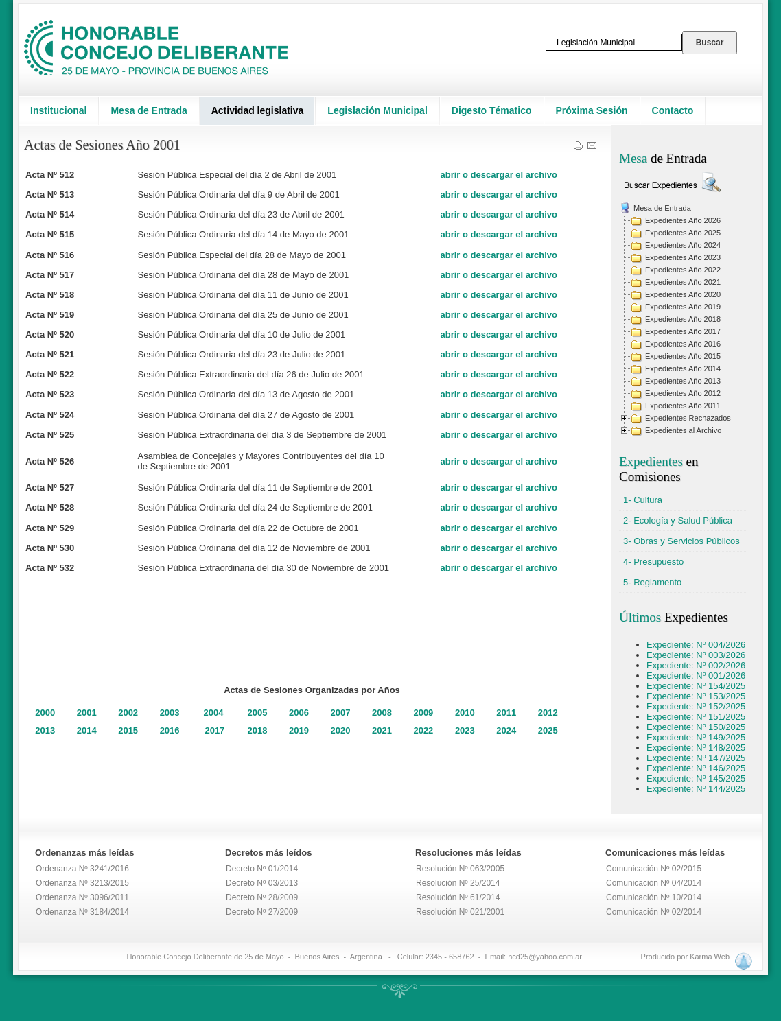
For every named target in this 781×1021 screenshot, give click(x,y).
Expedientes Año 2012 (683, 393)
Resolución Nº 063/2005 (460, 868)
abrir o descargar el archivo (498, 174)
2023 (465, 730)
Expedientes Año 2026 (683, 220)
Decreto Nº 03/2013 (262, 883)
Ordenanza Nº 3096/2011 (82, 897)
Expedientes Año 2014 (683, 368)
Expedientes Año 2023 (683, 257)
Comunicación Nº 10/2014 (653, 897)
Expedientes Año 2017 (683, 331)
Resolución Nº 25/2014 (458, 883)
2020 (341, 730)
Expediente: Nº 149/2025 (695, 737)
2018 (258, 730)
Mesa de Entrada (148, 110)
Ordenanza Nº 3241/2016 (82, 868)
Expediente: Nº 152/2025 (695, 706)
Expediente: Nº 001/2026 (695, 675)
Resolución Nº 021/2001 (460, 912)
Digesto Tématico (492, 110)
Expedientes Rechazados (688, 418)
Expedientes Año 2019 (683, 307)
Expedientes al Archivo (683, 430)
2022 (423, 730)
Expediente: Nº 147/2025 (695, 758)
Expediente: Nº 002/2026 (695, 665)
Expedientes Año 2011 (683, 405)
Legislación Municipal (377, 110)
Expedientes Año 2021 (683, 282)
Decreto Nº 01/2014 (262, 868)
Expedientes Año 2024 (683, 245)
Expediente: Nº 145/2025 (695, 778)
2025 (548, 730)
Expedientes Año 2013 (683, 381)
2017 (214, 730)
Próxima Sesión (592, 110)
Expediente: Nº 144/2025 (695, 789)
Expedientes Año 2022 (683, 270)
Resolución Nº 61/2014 (458, 897)
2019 (299, 730)
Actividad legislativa (257, 110)
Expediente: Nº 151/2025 (695, 717)
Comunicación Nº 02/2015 (653, 868)
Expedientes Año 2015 (683, 356)
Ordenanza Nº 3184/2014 (82, 912)
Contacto (673, 110)
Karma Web (710, 956)
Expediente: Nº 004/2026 (695, 644)
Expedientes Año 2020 (683, 294)
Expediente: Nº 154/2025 (695, 686)
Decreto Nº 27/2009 (262, 912)
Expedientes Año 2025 (683, 232)
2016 (170, 730)
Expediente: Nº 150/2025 (695, 727)
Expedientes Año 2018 (683, 319)
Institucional (58, 110)
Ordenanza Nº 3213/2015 (82, 883)
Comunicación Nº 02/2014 (653, 912)
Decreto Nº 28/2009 (262, 897)
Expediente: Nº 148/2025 (695, 747)
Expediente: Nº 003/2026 (695, 655)
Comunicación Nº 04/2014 (653, 883)
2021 (382, 730)
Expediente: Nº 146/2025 (695, 768)
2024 (506, 730)
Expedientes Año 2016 (683, 344)
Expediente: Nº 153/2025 (695, 696)
